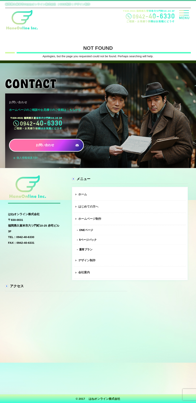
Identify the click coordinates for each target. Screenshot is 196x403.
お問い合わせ (45, 145)
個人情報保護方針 (27, 157)
